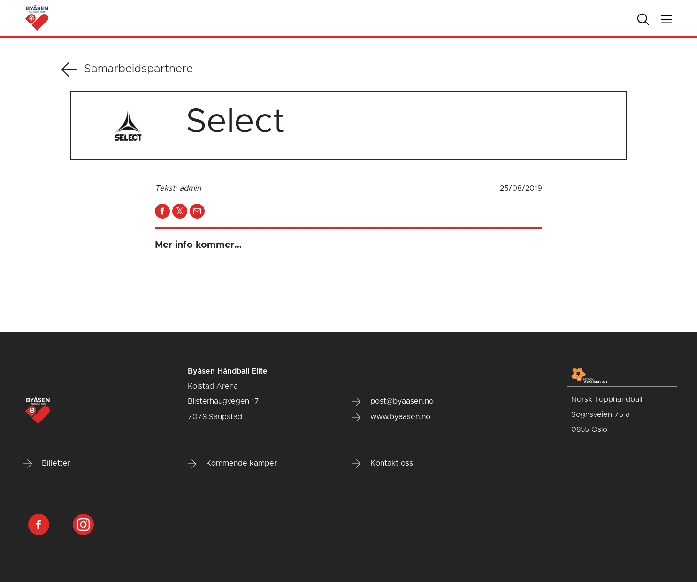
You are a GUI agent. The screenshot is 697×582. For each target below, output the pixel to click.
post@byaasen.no (393, 402)
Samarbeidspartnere (127, 69)
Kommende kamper (232, 463)
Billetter (46, 463)
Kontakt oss (382, 463)
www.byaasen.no (391, 417)
